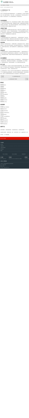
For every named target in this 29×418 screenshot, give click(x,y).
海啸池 (1, 391)
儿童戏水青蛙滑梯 (2, 388)
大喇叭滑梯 (2, 386)
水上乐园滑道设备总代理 (10, 94)
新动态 (2, 100)
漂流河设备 (2, 389)
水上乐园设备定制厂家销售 (19, 96)
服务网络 (8, 7)
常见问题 (11, 7)
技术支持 (5, 7)
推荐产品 (2, 144)
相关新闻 (2, 122)
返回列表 (27, 11)
